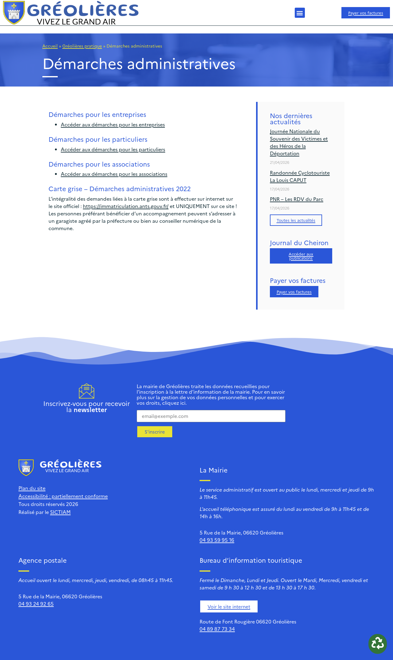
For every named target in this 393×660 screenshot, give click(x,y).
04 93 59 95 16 (217, 539)
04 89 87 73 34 (217, 628)
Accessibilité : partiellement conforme (63, 495)
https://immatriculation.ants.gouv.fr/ (126, 206)
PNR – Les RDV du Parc (296, 198)
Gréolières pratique (82, 45)
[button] (300, 13)
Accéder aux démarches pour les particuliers (113, 149)
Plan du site (31, 487)
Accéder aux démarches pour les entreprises (113, 124)
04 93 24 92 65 (36, 603)
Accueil (50, 45)
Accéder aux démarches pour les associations (114, 173)
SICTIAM (60, 511)
